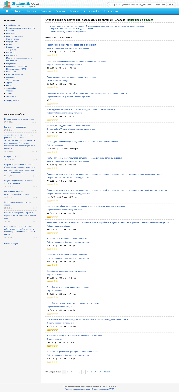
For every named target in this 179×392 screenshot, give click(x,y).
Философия (11, 88)
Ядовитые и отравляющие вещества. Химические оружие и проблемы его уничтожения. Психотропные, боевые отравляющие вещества (108, 222)
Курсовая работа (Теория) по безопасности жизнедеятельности (71, 129)
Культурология (12, 47)
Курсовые (74, 11)
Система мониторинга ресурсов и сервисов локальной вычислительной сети (20, 215)
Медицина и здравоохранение (19, 58)
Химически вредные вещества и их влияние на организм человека (76, 61)
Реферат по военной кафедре (58, 226)
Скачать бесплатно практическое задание (97, 26)
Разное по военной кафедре (57, 81)
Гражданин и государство (15, 127)
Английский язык (13, 25)
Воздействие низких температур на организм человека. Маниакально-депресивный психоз (87, 319)
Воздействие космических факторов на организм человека (73, 303)
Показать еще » (11, 244)
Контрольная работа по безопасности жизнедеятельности (69, 178)
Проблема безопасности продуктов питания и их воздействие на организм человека (84, 158)
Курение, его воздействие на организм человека (68, 125)
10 (100, 372)
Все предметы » (11, 100)
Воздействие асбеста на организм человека (66, 271)
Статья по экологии (54, 339)
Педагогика (11, 63)
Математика (11, 55)
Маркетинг (10, 53)
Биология (10, 31)
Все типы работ (91, 11)
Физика (9, 85)
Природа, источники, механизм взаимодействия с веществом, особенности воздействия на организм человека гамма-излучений (104, 174)
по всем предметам (68, 32)
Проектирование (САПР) (16, 69)
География (10, 33)
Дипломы (60, 11)
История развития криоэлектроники (19, 119)
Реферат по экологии (55, 145)
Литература (11, 50)
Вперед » (107, 372)
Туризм (9, 83)
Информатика (12, 42)
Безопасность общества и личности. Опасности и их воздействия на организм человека (86, 206)
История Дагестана (12, 156)
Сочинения (45, 11)
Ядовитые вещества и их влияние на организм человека (72, 77)
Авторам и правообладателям (78, 389)
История (9, 44)
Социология (11, 77)
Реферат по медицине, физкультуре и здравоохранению (68, 48)
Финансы (10, 91)
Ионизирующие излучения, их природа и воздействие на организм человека (81, 109)
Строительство (12, 80)
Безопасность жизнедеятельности (20, 28)
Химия (9, 94)
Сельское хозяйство (14, 74)
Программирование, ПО (16, 66)
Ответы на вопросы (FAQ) (103, 389)
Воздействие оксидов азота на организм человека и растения (74, 335)
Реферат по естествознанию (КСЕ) (60, 307)
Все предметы (111, 11)
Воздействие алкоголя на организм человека (67, 238)
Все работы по (71, 29)
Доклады (31, 11)
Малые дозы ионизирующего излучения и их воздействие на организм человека (82, 142)
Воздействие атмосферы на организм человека (68, 287)
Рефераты (17, 11)
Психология (11, 72)
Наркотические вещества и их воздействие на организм (72, 45)
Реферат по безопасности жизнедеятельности (64, 64)
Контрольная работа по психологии (60, 323)
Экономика (11, 96)
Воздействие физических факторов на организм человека (72, 352)
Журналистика (12, 39)
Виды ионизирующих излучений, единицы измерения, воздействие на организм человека (87, 93)
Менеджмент (11, 61)
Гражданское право (14, 36)
